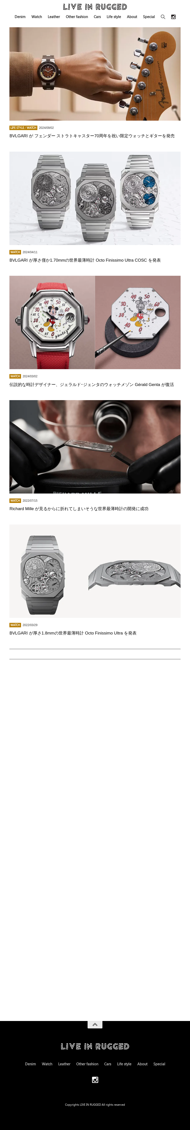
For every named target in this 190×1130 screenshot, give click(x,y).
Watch (36, 16)
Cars (97, 16)
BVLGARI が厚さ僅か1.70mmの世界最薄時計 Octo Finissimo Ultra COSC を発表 (85, 260)
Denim (20, 16)
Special (149, 16)
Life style (114, 16)
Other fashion (77, 16)
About (132, 16)
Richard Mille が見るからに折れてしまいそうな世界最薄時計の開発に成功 (78, 508)
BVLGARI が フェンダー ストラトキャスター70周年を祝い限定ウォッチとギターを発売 (92, 136)
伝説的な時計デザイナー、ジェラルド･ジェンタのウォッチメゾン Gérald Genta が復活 (91, 384)
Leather (54, 16)
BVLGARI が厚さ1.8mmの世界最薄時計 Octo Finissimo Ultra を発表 (73, 633)
